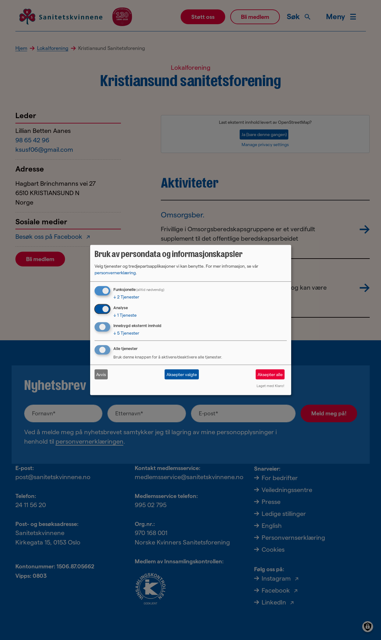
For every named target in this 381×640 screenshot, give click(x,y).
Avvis (101, 374)
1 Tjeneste (125, 315)
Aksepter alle (270, 374)
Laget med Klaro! (270, 386)
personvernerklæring (115, 272)
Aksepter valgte (181, 374)
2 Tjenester (126, 296)
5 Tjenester (126, 333)
